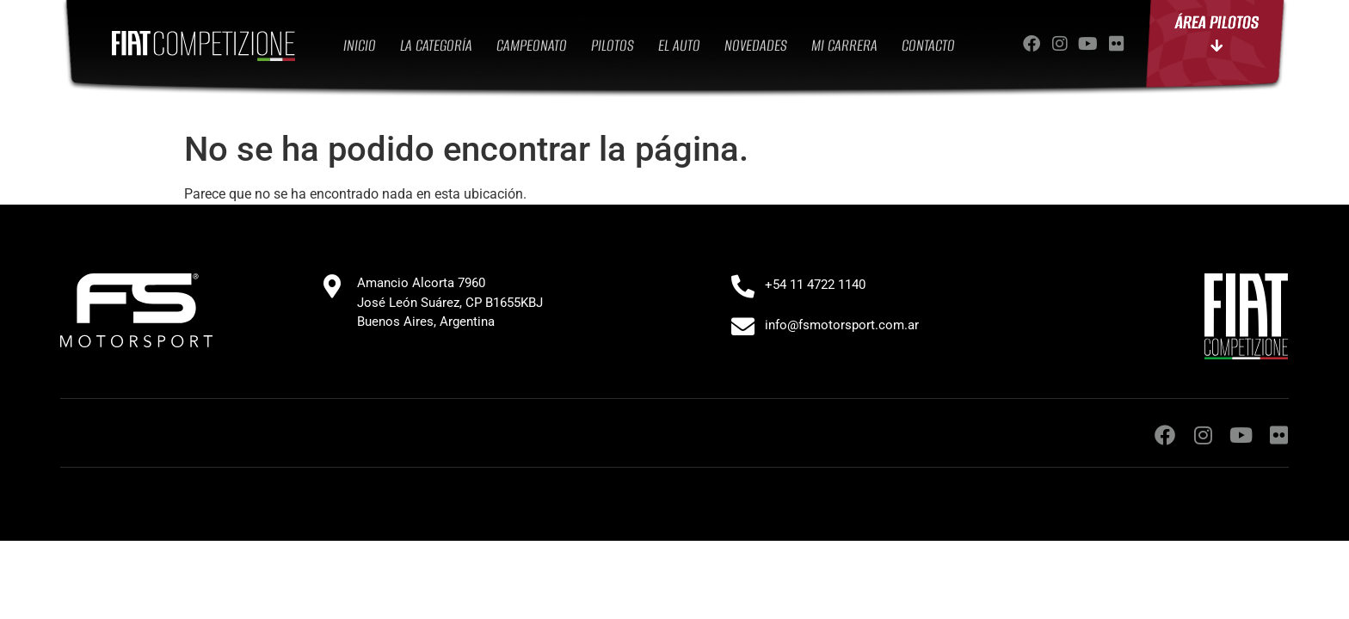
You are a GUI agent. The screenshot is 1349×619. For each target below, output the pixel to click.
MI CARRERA (844, 45)
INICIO (359, 45)
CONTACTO (928, 45)
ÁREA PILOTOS (1217, 40)
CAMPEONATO (531, 45)
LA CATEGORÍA (436, 45)
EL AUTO (679, 45)
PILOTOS (612, 45)
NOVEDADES (755, 45)
